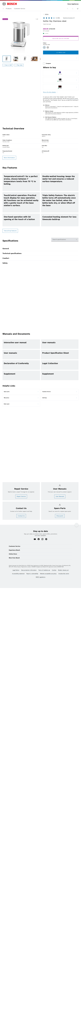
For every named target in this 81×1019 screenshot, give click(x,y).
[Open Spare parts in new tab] (21, 393)
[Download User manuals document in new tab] (59, 345)
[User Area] (67, 9)
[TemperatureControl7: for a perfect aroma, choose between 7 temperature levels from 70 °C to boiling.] (21, 183)
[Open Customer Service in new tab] (59, 393)
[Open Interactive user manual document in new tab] (21, 345)
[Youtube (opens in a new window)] (35, 541)
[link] (48, 49)
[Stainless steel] (44, 49)
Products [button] (8, 9)
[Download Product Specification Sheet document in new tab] (59, 356)
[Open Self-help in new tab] (59, 399)
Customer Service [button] (19, 9)
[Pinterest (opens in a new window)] (46, 541)
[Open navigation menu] (3, 9)
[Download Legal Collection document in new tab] (59, 366)
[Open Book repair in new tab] (21, 405)
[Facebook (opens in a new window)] (39, 541)
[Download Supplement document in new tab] (21, 377)
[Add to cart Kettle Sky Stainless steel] (60, 54)
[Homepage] (10, 4)
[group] (7, 59)
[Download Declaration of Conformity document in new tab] (21, 366)
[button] (20, 37)
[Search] (73, 9)
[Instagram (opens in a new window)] (42, 541)
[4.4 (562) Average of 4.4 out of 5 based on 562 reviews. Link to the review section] (58, 19)
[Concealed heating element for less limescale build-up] (59, 221)
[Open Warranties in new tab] (21, 399)
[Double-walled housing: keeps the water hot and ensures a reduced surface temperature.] (59, 183)
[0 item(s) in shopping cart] (78, 9)
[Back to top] (76, 526)
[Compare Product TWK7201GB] (44, 65)
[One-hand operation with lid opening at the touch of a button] (21, 221)
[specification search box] (64, 241)
